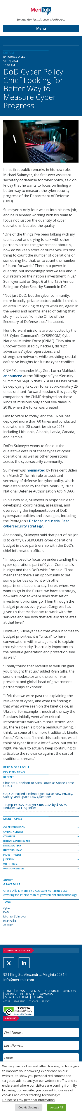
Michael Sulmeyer (14, 916)
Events (34, 991)
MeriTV (10, 994)
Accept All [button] (56, 1107)
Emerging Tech (12, 845)
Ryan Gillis (10, 921)
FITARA (37, 997)
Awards (46, 994)
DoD (6, 912)
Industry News (14, 772)
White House (10, 863)
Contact (33, 1001)
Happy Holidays (12, 850)
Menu (41, 28)
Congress (9, 836)
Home (7, 991)
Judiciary (8, 859)
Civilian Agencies (13, 831)
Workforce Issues (13, 868)
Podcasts (28, 994)
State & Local (17, 997)
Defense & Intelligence (16, 841)
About (6, 1001)
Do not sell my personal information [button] (28, 1100)
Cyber (7, 908)
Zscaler (8, 925)
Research (51, 991)
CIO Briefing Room (14, 827)
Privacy (46, 1001)
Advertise (19, 1001)
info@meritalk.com (18, 979)
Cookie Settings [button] (28, 1107)
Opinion (69, 991)
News (20, 991)
